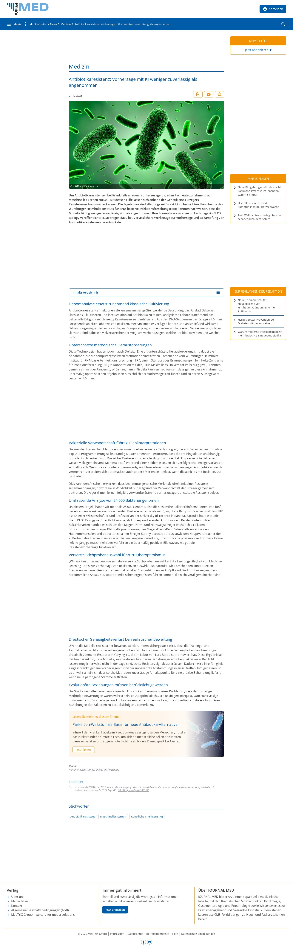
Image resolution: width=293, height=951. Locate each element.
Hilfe (175, 934)
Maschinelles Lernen (113, 816)
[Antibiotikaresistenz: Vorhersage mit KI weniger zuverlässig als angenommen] (123, 24)
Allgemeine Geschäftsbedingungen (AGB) (40, 910)
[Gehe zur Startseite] (38, 24)
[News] (53, 24)
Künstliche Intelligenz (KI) (147, 816)
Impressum (117, 934)
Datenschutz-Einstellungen (198, 934)
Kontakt (16, 906)
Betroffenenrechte (157, 934)
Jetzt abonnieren (257, 50)
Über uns (17, 897)
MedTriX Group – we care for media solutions (43, 915)
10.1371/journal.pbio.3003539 (133, 790)
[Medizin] (66, 24)
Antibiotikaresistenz (82, 816)
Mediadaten (19, 901)
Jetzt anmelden (115, 909)
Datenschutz (135, 934)
